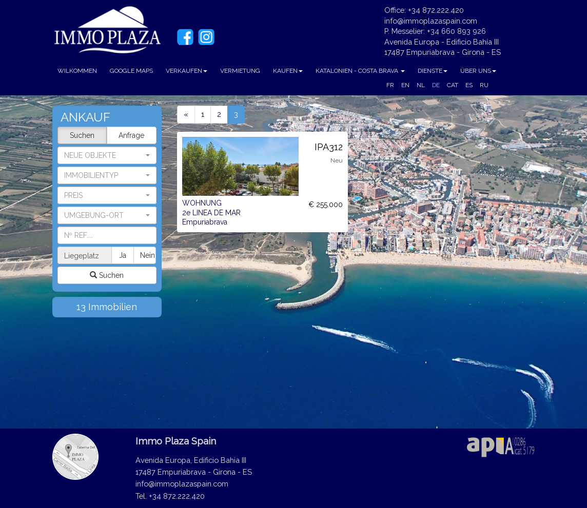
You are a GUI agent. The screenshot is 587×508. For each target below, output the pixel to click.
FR (390, 85)
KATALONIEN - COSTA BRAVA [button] (360, 70)
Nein (147, 255)
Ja (122, 255)
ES (469, 85)
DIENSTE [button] (432, 70)
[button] (106, 175)
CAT (452, 85)
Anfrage (131, 135)
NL (421, 85)
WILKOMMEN (77, 70)
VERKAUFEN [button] (186, 70)
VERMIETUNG (240, 70)
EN (405, 85)
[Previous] (186, 115)
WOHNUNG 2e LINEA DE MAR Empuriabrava (211, 212)
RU (484, 85)
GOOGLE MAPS (131, 70)
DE (436, 85)
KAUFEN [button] (288, 70)
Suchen (82, 135)
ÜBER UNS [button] (478, 70)
